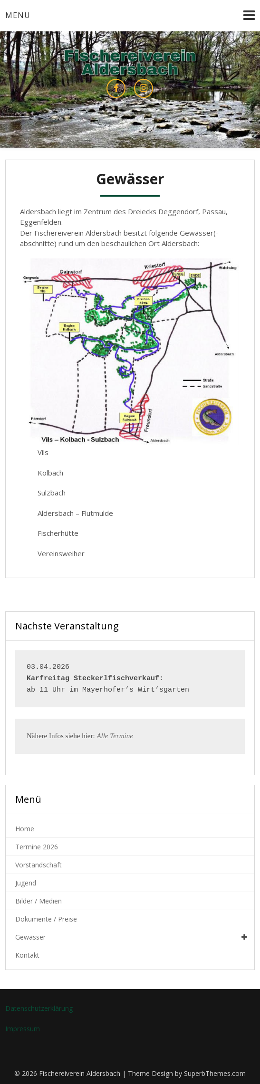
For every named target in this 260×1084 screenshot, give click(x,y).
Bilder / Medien (38, 900)
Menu (17, 15)
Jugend (25, 882)
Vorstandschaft (38, 864)
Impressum (22, 1028)
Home (24, 828)
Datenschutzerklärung (39, 1008)
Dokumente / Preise (46, 918)
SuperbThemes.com (215, 1073)
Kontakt (27, 955)
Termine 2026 (36, 846)
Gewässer (30, 936)
